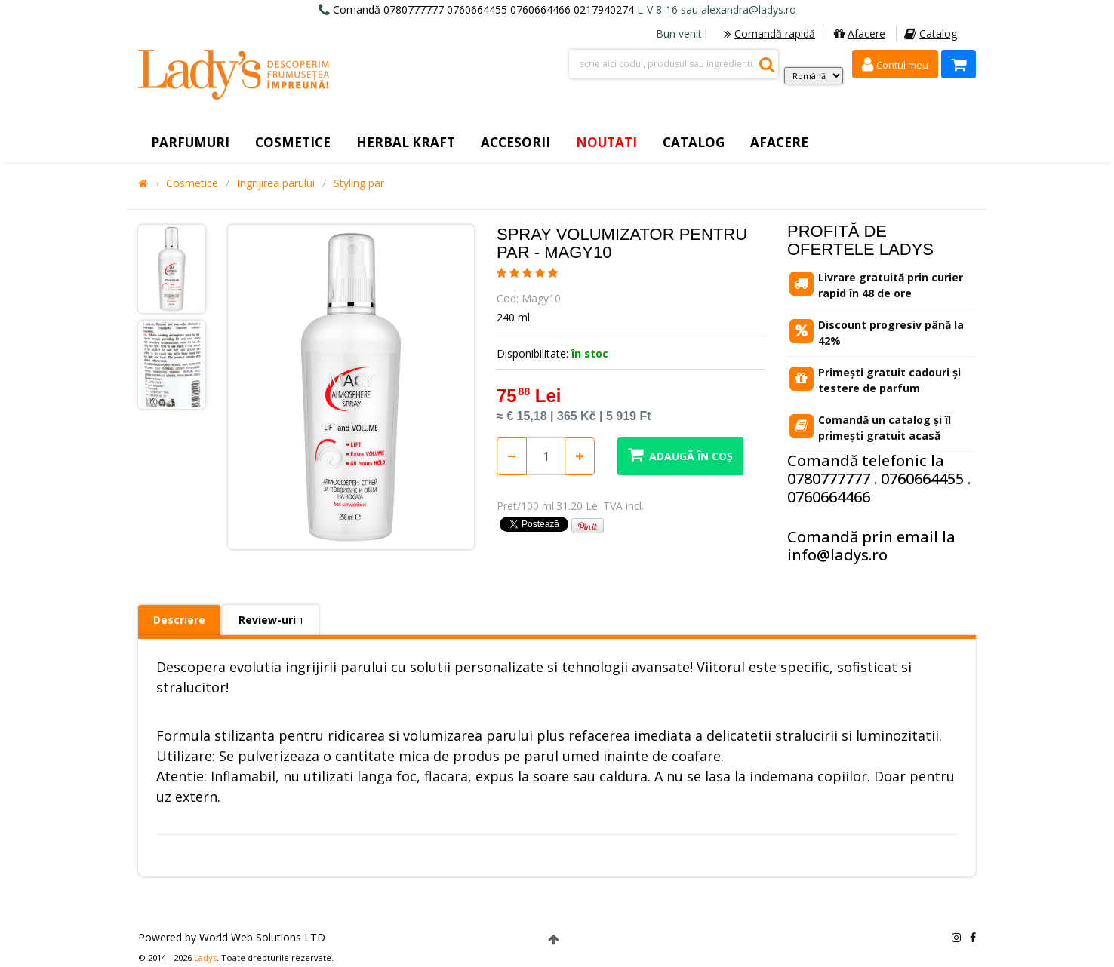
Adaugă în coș (680, 454)
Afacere (859, 33)
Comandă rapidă (769, 33)
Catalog (930, 33)
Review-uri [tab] (270, 619)
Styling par (359, 183)
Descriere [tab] (179, 619)
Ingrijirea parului (276, 183)
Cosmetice (192, 183)
